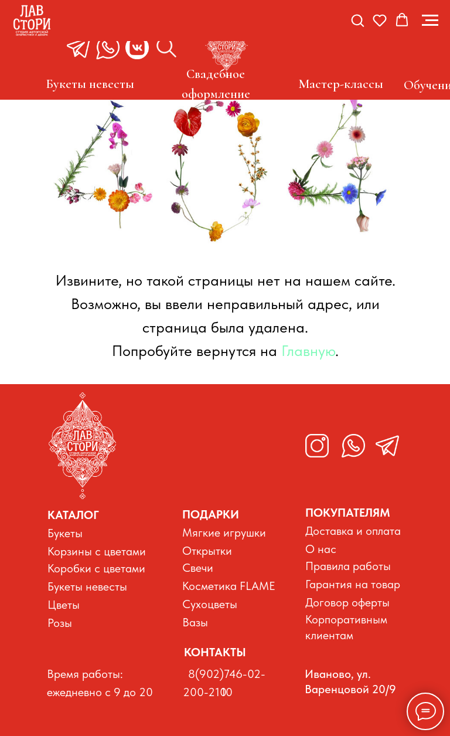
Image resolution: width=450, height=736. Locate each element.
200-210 (205, 692)
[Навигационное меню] (430, 20)
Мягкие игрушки (224, 532)
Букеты (65, 533)
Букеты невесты (87, 586)
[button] (357, 20)
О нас (320, 549)
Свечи (197, 568)
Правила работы (348, 566)
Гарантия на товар (352, 584)
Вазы (195, 622)
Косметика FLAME (228, 586)
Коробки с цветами (96, 568)
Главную (308, 350)
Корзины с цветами (96, 551)
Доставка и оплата (353, 531)
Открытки (207, 551)
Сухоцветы (209, 604)
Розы (59, 623)
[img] (82, 445)
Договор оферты (347, 602)
